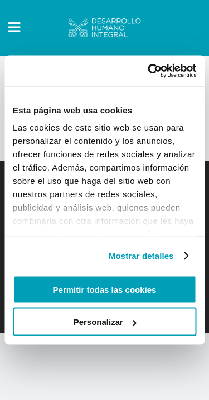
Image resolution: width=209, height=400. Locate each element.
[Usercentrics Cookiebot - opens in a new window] (148, 71)
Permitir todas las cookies (105, 289)
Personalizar (105, 322)
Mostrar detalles (141, 256)
